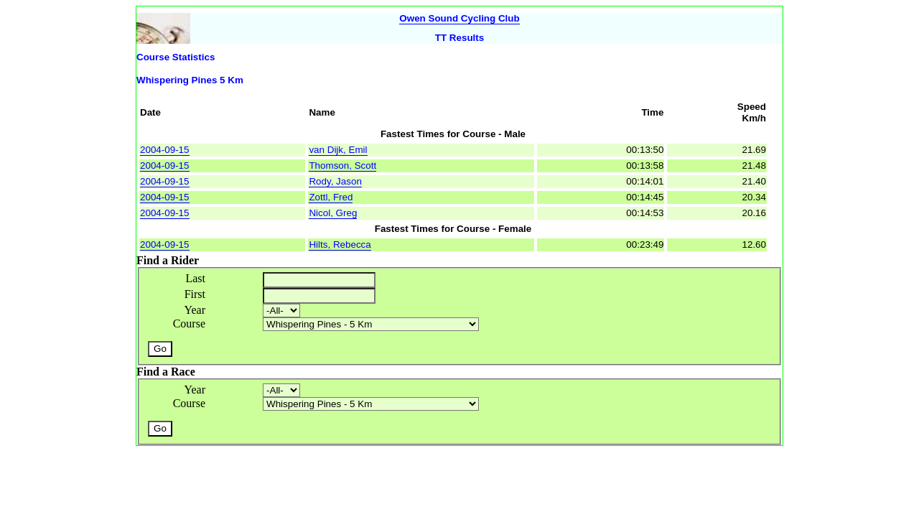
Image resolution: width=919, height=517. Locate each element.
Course (189, 323)
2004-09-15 (165, 149)
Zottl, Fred (331, 197)
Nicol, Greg (333, 213)
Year (195, 310)
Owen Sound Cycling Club (459, 18)
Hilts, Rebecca (339, 244)
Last (195, 278)
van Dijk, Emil (338, 149)
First (195, 294)
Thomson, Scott (342, 165)
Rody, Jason (335, 181)
